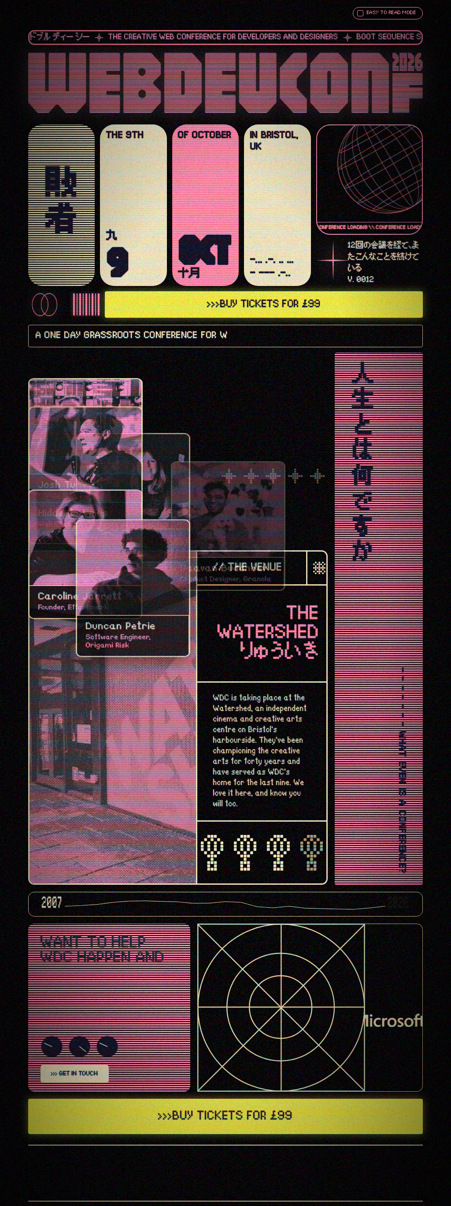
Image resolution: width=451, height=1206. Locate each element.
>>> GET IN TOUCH (74, 1073)
